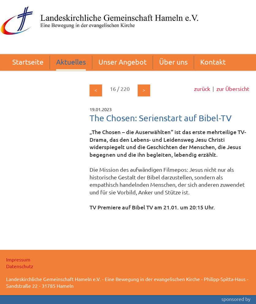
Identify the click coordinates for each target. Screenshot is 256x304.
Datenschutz (19, 266)
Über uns (173, 61)
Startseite (28, 61)
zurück (202, 88)
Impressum (18, 259)
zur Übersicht (232, 88)
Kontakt (213, 61)
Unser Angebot (122, 61)
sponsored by (235, 299)
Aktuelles (71, 61)
